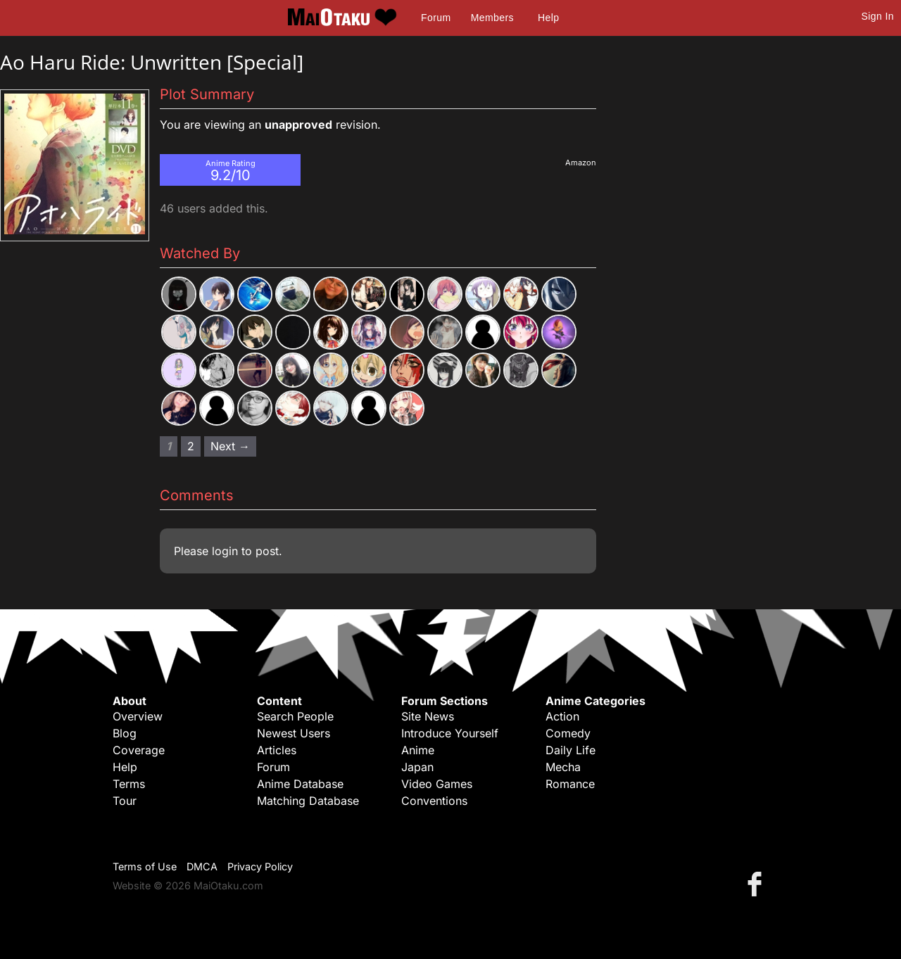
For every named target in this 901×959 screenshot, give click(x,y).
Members (492, 17)
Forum (435, 17)
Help (548, 17)
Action (562, 716)
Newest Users (293, 733)
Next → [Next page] (230, 446)
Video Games (436, 784)
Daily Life (571, 750)
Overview (138, 716)
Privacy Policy (260, 866)
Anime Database (300, 784)
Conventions (434, 801)
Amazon (580, 162)
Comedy (568, 733)
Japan (417, 767)
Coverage (139, 750)
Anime (417, 750)
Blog (125, 733)
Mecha (563, 767)
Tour (125, 801)
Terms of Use (145, 866)
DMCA (202, 866)
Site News (427, 716)
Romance (570, 784)
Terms (129, 784)
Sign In (878, 16)
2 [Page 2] (190, 446)
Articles (276, 750)
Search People (295, 716)
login (225, 551)
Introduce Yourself (449, 733)
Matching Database (308, 801)
